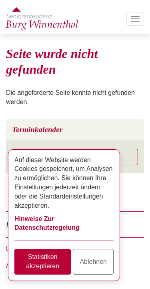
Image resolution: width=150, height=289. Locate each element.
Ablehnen (93, 261)
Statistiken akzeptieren (42, 261)
